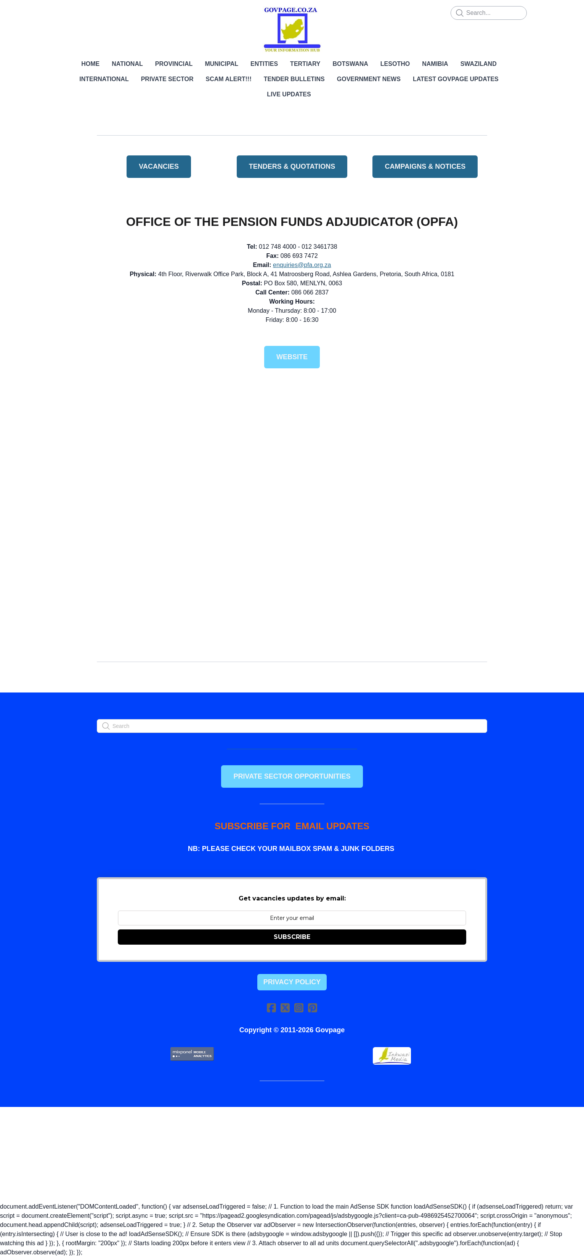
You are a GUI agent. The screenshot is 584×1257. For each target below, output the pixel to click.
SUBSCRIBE (292, 936)
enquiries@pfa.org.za (302, 265)
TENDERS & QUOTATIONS (292, 166)
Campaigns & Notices (425, 166)
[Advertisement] (292, 434)
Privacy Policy (292, 982)
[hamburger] (63, 12)
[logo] (292, 29)
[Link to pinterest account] (312, 1008)
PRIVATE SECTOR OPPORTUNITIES (291, 776)
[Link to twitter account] (285, 1008)
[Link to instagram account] (298, 1008)
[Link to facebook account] (271, 1008)
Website (292, 357)
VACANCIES (159, 166)
